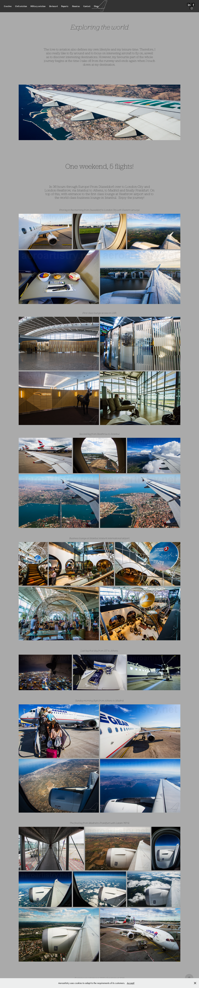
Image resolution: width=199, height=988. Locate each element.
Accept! (130, 983)
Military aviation (37, 6)
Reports (64, 6)
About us (76, 6)
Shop (96, 6)
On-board (53, 6)
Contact (86, 6)
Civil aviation (21, 6)
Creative (8, 6)
